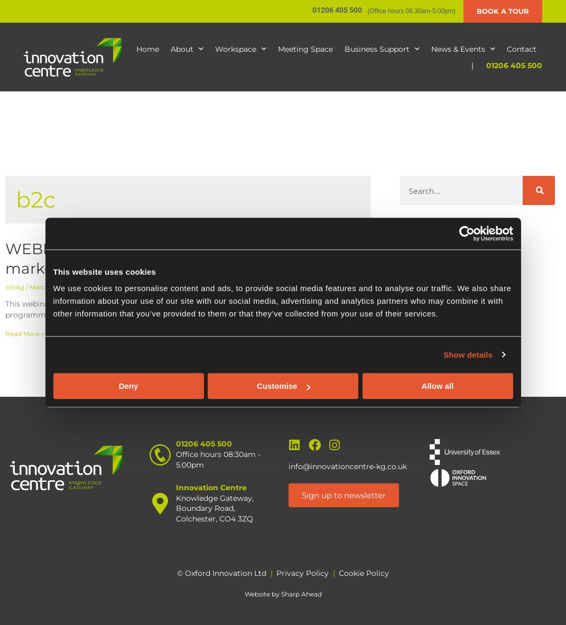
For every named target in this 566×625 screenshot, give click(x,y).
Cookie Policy (364, 573)
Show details (468, 354)
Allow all (438, 385)
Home (147, 49)
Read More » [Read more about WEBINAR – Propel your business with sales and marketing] (24, 334)
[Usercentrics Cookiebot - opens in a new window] (467, 233)
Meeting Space (305, 49)
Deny (128, 385)
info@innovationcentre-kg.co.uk (348, 466)
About (187, 49)
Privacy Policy (302, 573)
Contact (521, 49)
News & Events (463, 49)
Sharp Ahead (301, 594)
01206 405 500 (514, 65)
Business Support (382, 49)
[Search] (539, 190)
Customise (283, 385)
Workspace (240, 49)
